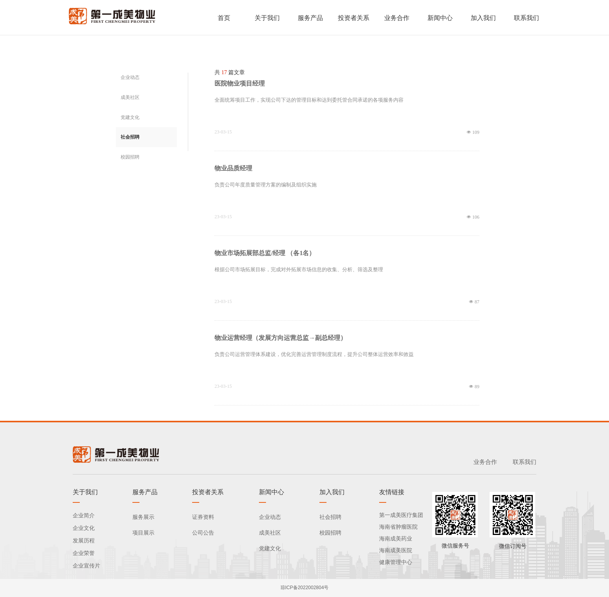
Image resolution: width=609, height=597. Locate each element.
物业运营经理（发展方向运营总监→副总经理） (281, 337)
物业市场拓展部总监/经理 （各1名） (265, 253)
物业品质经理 (233, 168)
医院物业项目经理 (240, 83)
